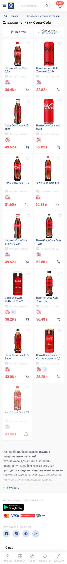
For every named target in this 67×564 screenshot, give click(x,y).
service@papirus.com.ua (20, 528)
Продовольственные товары (43, 16)
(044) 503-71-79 (19, 521)
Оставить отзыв (16, 76)
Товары (15, 16)
